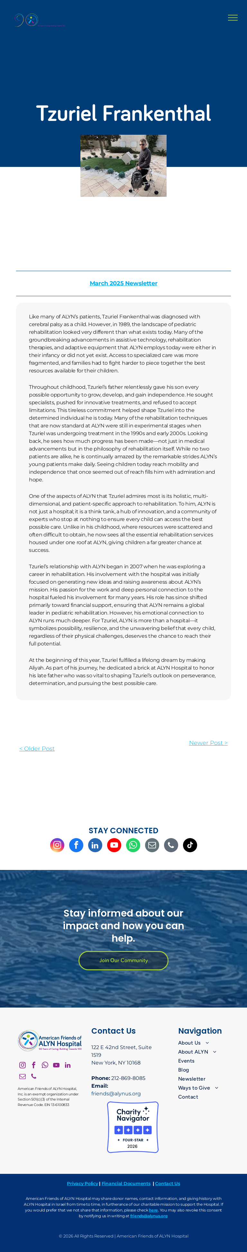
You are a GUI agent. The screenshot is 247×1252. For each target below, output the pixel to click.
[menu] (232, 17)
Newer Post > (208, 742)
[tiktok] (190, 846)
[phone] (171, 846)
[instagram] (57, 846)
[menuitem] (204, 1042)
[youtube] (114, 846)
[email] (152, 846)
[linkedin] (95, 846)
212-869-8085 (128, 1078)
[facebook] (76, 846)
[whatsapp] (133, 846)
